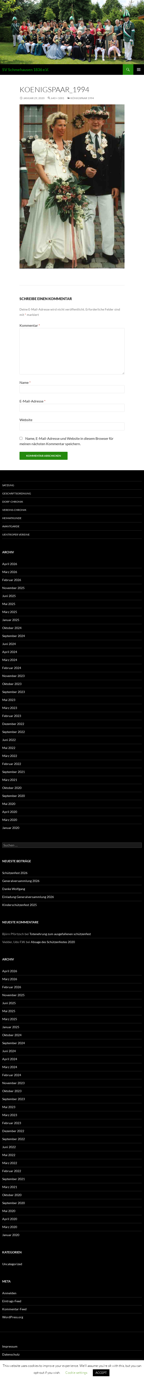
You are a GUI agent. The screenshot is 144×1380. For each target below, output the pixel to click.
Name (25, 382)
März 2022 (9, 756)
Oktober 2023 (11, 684)
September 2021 (13, 772)
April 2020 (9, 812)
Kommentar (29, 325)
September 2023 (13, 692)
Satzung (8, 485)
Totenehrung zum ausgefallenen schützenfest (60, 934)
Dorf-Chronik (12, 501)
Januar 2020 (10, 828)
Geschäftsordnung (16, 493)
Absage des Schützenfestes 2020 (53, 942)
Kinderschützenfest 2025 (19, 905)
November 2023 (13, 676)
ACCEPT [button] (101, 1372)
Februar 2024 (11, 668)
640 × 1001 (57, 98)
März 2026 (9, 572)
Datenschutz (10, 1354)
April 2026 (9, 564)
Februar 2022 (11, 764)
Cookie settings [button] (76, 1372)
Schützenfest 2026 (14, 873)
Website (25, 420)
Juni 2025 (9, 596)
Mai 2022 (8, 748)
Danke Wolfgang (13, 889)
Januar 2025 (10, 620)
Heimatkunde (11, 518)
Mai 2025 (8, 604)
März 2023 (9, 708)
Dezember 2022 (13, 724)
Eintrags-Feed (11, 1301)
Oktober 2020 (11, 788)
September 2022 (13, 732)
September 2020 (13, 796)
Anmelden (9, 1293)
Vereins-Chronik (14, 510)
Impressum (10, 1346)
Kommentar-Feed (14, 1309)
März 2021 (9, 780)
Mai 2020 (8, 804)
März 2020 (9, 820)
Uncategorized (12, 1264)
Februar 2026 (11, 580)
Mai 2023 (8, 700)
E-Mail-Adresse (32, 401)
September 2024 (13, 636)
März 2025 (9, 612)
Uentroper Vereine (16, 534)
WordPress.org (12, 1317)
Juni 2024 (9, 644)
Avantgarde (10, 526)
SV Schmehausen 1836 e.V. (25, 69)
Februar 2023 (11, 716)
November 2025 (13, 588)
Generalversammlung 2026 (20, 881)
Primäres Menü (138, 69)
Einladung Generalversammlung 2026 (28, 897)
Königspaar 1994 (82, 98)
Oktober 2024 (11, 628)
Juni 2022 (9, 740)
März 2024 (9, 660)
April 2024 (9, 652)
